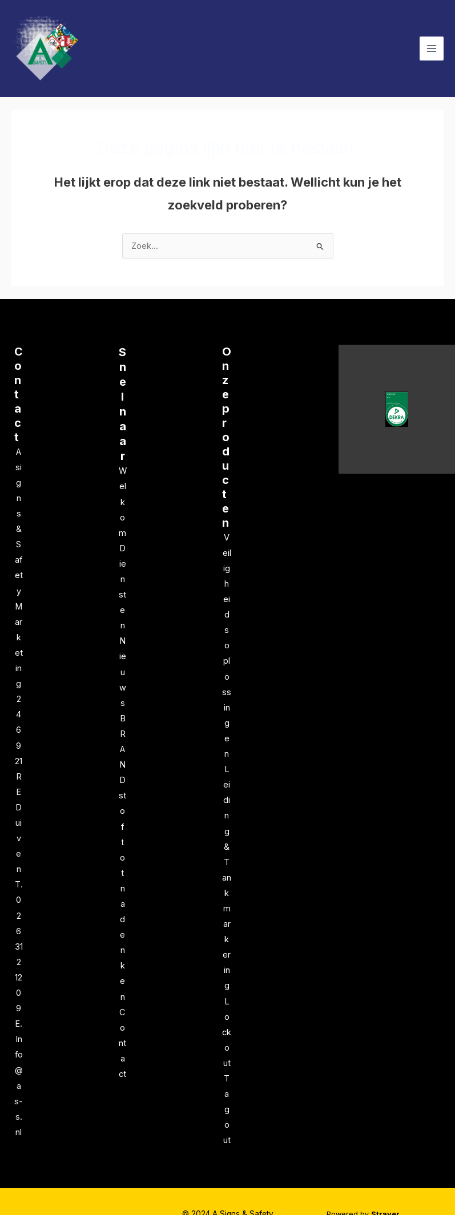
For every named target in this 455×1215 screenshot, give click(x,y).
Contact (18, 394)
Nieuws (122, 672)
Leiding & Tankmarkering (226, 877)
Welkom (123, 502)
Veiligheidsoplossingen (226, 645)
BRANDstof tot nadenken (122, 857)
